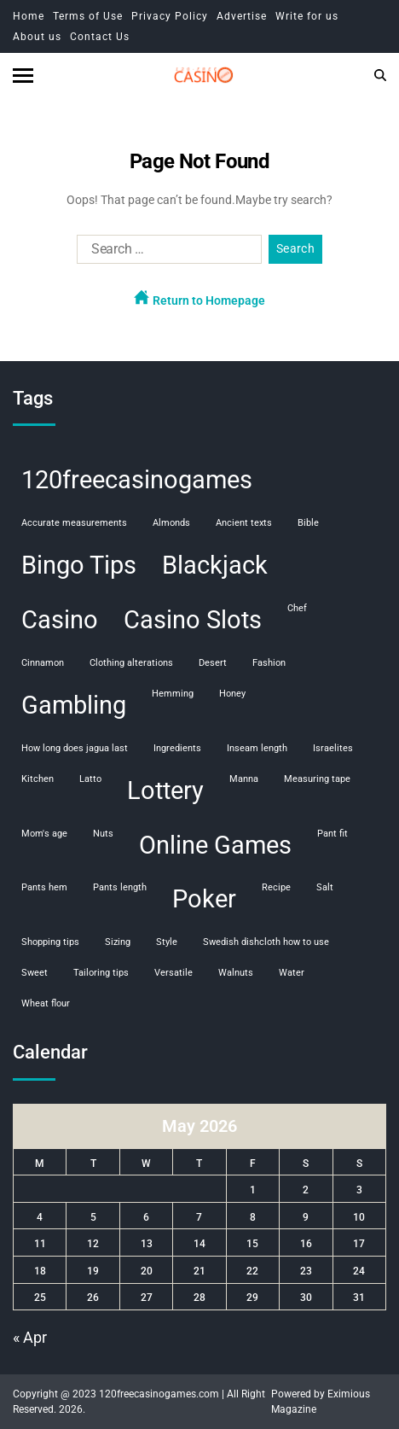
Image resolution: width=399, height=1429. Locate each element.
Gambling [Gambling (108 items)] (73, 705)
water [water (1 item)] (291, 972)
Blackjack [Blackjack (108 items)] (215, 565)
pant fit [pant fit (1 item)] (332, 833)
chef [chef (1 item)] (297, 608)
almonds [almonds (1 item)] (171, 522)
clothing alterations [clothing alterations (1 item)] (131, 662)
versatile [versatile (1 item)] (173, 972)
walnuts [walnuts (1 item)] (235, 972)
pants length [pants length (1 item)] (120, 887)
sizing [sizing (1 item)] (117, 942)
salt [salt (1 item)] (324, 887)
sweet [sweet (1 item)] (34, 972)
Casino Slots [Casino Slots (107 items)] (193, 619)
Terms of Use (88, 16)
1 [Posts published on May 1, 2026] (253, 1190)
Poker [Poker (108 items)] (204, 898)
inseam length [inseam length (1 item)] (257, 748)
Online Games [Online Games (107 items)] (215, 845)
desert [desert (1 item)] (213, 662)
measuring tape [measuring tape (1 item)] (317, 778)
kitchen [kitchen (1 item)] (37, 778)
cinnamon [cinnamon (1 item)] (42, 662)
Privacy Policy (169, 16)
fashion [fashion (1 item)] (269, 662)
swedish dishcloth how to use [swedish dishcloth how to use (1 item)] (266, 942)
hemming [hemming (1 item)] (173, 693)
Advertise (242, 16)
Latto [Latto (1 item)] (90, 778)
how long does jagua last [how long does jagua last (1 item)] (74, 748)
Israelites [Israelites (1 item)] (333, 748)
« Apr (30, 1337)
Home (28, 16)
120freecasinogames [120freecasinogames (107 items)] (136, 479)
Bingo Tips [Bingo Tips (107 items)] (78, 565)
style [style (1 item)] (166, 942)
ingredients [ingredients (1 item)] (177, 748)
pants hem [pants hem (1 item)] (44, 887)
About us (37, 37)
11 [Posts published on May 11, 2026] (40, 1244)
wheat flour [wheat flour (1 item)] (45, 1003)
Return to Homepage (199, 298)
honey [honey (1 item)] (232, 693)
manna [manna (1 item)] (243, 778)
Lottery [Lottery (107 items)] (165, 790)
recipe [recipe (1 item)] (276, 887)
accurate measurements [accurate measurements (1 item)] (74, 522)
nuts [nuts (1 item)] (103, 833)
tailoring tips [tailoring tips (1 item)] (101, 972)
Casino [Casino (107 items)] (59, 619)
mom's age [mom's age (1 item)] (44, 833)
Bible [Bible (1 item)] (308, 522)
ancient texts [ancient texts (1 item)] (244, 522)
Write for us (306, 16)
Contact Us (100, 37)
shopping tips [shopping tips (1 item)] (50, 942)
